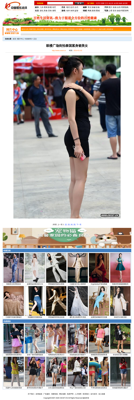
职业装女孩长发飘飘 (120, 355)
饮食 (98, 7)
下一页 (79, 224)
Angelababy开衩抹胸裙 (99, 284)
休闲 (72, 11)
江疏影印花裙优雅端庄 (14, 317)
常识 (89, 7)
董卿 (102, 3)
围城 (98, 11)
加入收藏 (101, 394)
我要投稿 (54, 394)
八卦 (41, 7)
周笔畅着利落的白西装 (56, 284)
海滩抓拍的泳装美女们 (56, 355)
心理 (110, 11)
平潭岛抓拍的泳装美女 (99, 388)
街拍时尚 (28, 39)
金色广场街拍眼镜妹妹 (35, 355)
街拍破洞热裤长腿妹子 (120, 388)
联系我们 (86, 394)
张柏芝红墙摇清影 (120, 317)
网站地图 (62, 394)
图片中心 (20, 39)
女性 (119, 7)
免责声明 (70, 394)
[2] (66, 224)
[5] (74, 224)
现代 (68, 7)
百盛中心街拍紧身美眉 (14, 388)
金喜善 (116, 3)
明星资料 (125, 11)
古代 (76, 7)
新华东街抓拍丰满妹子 (35, 388)
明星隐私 (125, 7)
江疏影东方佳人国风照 (78, 284)
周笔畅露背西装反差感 (56, 317)
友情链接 (39, 394)
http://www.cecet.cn (59, 50)
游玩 (41, 11)
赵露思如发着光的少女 (35, 284)
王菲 (106, 3)
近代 (72, 7)
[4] (71, 224)
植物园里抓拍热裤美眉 (99, 355)
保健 (94, 7)
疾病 (115, 7)
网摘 (89, 11)
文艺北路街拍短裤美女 (56, 388)
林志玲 (111, 3)
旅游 (119, 11)
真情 (94, 11)
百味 (50, 11)
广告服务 (46, 394)
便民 (54, 11)
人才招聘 (78, 394)
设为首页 (94, 394)
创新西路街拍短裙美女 (14, 355)
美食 (46, 11)
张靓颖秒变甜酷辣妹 (35, 317)
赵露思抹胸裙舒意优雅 (99, 317)
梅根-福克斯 (123, 3)
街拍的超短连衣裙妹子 (78, 355)
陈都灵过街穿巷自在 (13, 284)
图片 (110, 7)
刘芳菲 (98, 3)
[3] (69, 224)
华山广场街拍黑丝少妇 (78, 388)
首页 (14, 39)
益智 (76, 11)
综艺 (54, 7)
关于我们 (31, 394)
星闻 (46, 7)
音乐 (115, 11)
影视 (50, 7)
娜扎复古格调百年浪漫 (78, 317)
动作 (68, 11)
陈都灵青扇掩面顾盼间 (120, 284)
